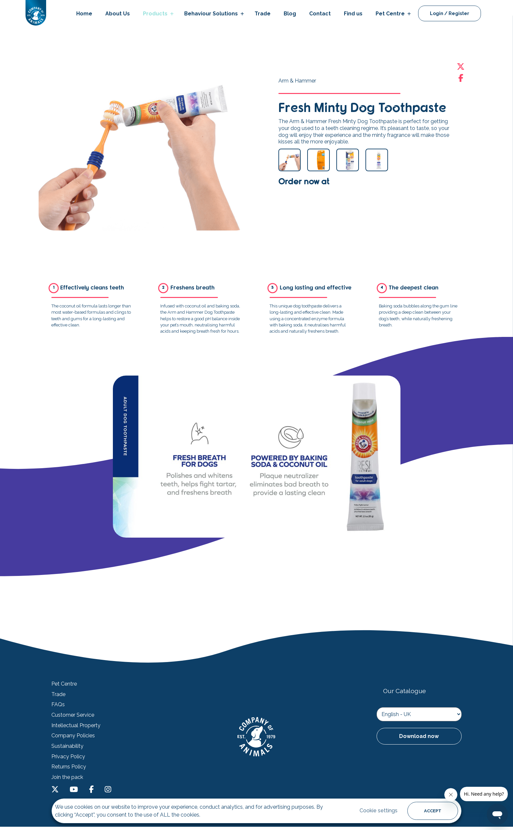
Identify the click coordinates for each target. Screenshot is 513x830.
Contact (320, 13)
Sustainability (67, 746)
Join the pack (67, 777)
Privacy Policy (68, 756)
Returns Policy (68, 766)
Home (84, 13)
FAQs (58, 704)
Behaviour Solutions (211, 13)
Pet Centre (390, 13)
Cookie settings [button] (379, 810)
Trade (263, 13)
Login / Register (449, 13)
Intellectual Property (75, 725)
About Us (117, 13)
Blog (290, 13)
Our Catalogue (404, 690)
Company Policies (73, 735)
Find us (353, 13)
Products (155, 13)
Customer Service (72, 715)
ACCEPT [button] (432, 810)
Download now (419, 736)
